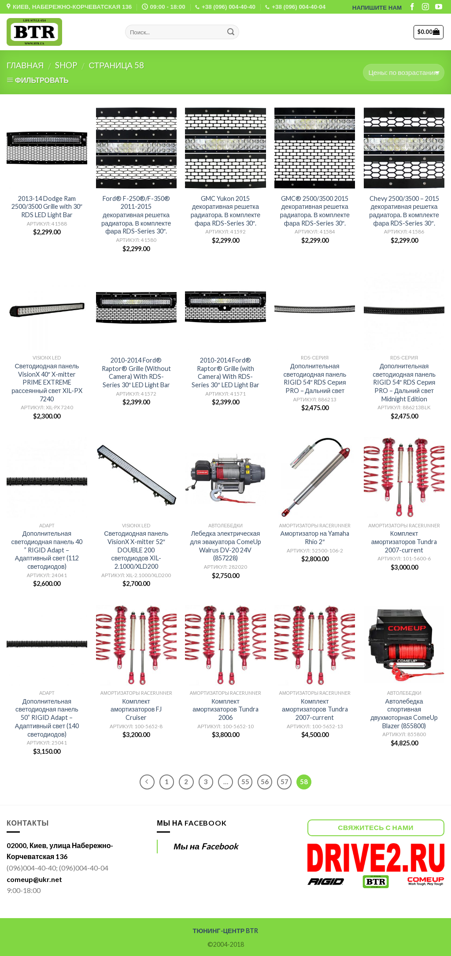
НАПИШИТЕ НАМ (377, 7)
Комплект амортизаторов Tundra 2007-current (404, 541)
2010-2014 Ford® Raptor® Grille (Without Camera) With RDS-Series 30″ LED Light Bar (136, 372)
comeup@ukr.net (34, 879)
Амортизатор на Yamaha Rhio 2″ (315, 537)
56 (265, 782)
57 (284, 782)
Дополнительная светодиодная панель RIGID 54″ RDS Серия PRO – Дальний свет (314, 378)
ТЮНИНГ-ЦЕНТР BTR (226, 930)
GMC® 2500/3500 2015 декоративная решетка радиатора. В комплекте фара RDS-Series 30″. (315, 211)
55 (245, 782)
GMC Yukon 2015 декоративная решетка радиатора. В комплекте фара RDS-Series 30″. (226, 211)
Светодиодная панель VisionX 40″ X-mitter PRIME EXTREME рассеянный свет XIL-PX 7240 (46, 382)
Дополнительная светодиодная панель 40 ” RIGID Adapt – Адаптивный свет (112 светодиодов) (47, 550)
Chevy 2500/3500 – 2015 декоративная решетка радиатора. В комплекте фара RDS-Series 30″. (404, 211)
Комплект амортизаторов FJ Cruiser (136, 709)
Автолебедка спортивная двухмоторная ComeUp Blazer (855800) (404, 713)
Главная (25, 65)
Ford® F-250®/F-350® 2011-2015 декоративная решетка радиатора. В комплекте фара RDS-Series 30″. (136, 215)
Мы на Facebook (191, 823)
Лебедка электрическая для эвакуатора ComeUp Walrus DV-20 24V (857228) (225, 546)
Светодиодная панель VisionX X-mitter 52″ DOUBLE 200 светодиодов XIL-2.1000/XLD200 (136, 550)
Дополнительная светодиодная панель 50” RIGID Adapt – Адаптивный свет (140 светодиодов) (47, 717)
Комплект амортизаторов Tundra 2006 (225, 709)
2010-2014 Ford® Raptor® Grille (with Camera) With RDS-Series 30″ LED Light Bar (225, 372)
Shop (66, 65)
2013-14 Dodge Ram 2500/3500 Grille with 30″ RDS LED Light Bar (46, 207)
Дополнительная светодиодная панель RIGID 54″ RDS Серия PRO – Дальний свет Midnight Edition (404, 382)
